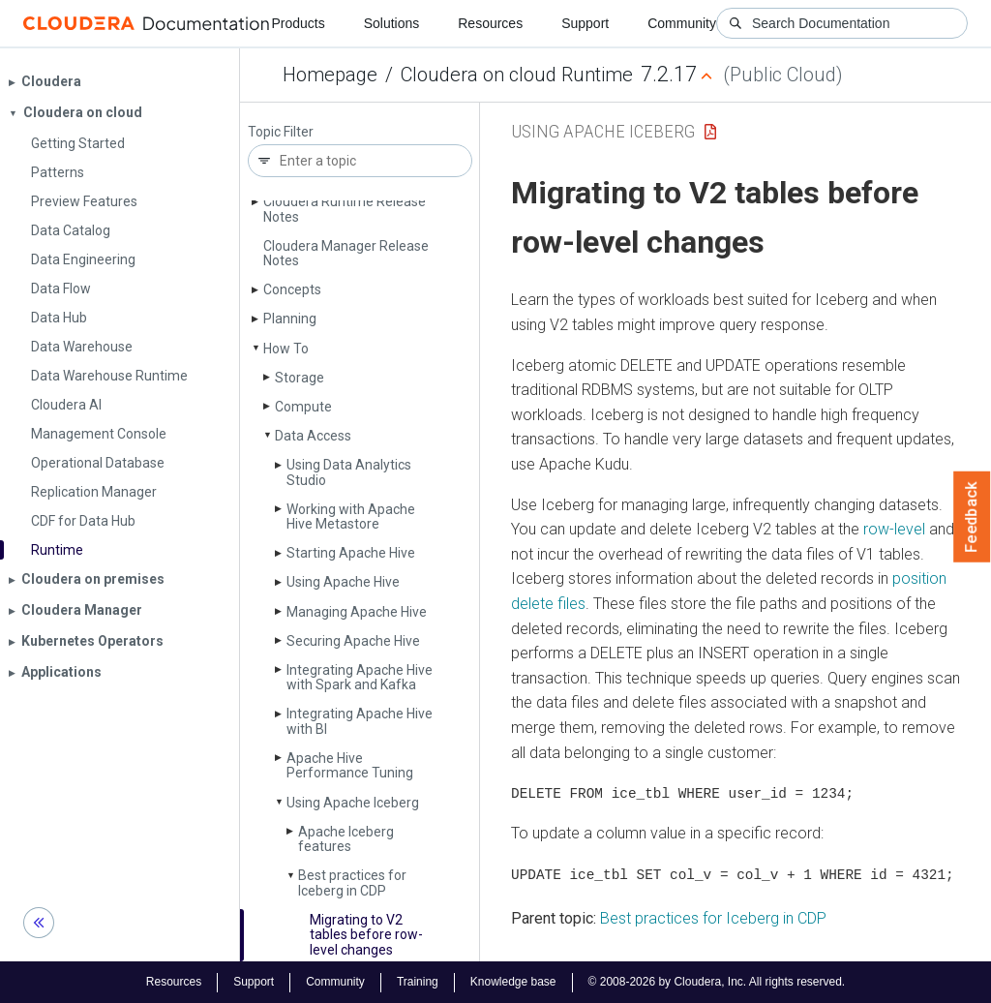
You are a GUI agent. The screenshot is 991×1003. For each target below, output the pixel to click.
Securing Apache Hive (353, 641)
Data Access (313, 435)
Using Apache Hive (343, 582)
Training (417, 981)
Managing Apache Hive (356, 612)
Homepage (330, 74)
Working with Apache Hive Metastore (350, 517)
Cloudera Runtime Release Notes (344, 209)
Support (585, 23)
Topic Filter (281, 132)
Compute (303, 406)
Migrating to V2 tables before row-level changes (366, 934)
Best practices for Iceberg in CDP (352, 882)
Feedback (972, 517)
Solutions (392, 23)
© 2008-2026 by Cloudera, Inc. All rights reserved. (717, 981)
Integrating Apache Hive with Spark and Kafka (359, 677)
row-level (894, 529)
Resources (490, 23)
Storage (299, 377)
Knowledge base (513, 981)
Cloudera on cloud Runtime (517, 74)
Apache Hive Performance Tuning (349, 765)
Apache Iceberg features (346, 839)
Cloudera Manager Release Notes (346, 253)
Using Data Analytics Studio (348, 472)
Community (681, 23)
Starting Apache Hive (350, 553)
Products (297, 23)
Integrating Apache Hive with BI (359, 721)
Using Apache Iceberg (352, 802)
